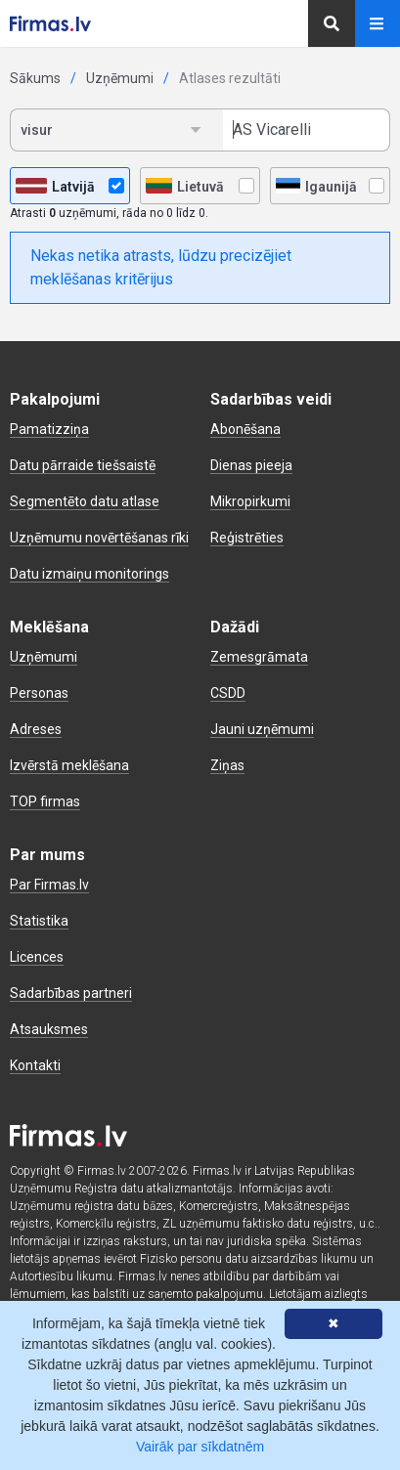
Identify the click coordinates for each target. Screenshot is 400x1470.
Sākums (35, 78)
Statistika (39, 921)
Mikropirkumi (250, 501)
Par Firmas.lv (49, 884)
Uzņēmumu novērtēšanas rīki (99, 537)
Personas (39, 693)
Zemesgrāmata (259, 657)
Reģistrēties (247, 537)
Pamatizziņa (49, 429)
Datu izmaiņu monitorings (89, 574)
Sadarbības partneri (71, 993)
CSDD (227, 693)
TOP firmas (45, 801)
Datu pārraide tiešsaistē (83, 465)
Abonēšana (245, 429)
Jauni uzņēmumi (262, 729)
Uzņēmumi (120, 78)
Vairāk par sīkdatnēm (200, 1446)
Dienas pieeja (251, 465)
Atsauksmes (49, 1029)
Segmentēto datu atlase (84, 501)
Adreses (36, 729)
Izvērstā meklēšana (69, 765)
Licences (37, 957)
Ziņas (227, 765)
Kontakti (35, 1065)
